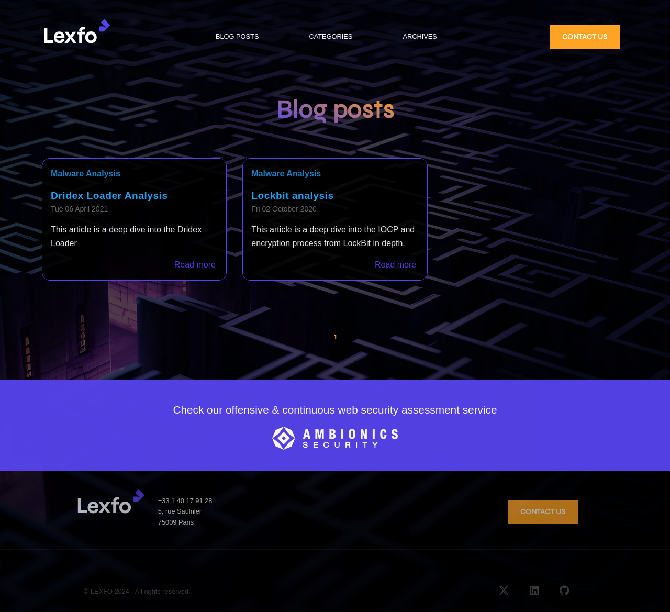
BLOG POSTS (237, 36)
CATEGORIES (330, 36)
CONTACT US (584, 36)
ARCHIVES (420, 36)
